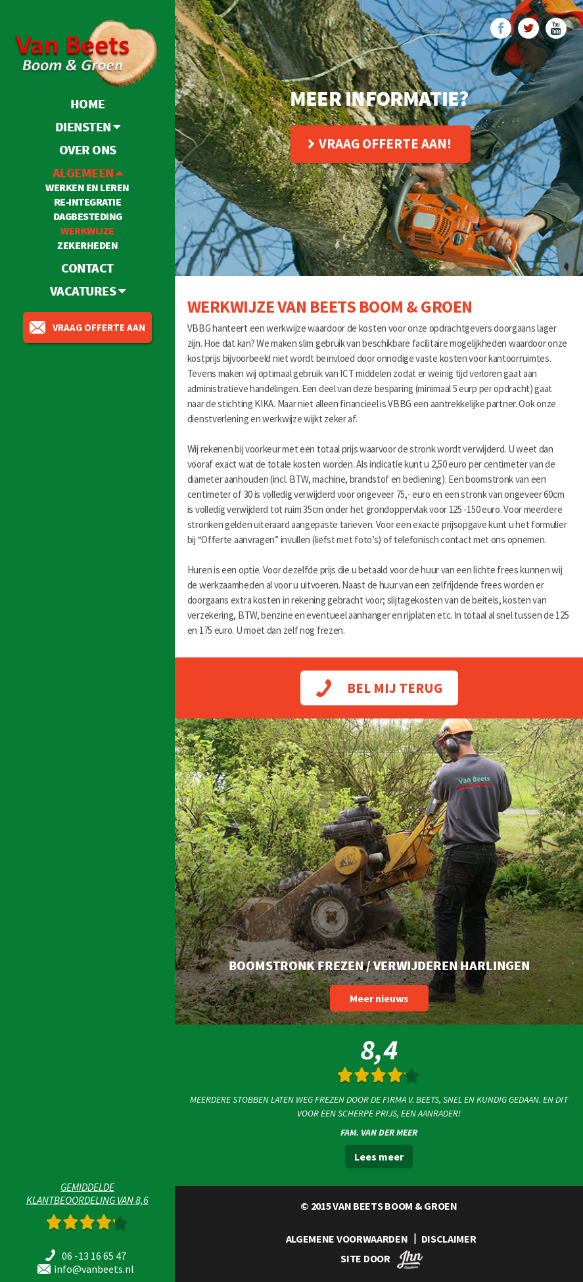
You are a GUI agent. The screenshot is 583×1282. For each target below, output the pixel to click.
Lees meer (379, 1156)
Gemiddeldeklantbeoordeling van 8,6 (87, 1193)
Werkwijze (87, 230)
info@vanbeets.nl (94, 1268)
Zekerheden (87, 245)
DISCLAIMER (449, 1238)
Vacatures (88, 283)
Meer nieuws (379, 998)
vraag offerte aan (87, 320)
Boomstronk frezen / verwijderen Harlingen (379, 965)
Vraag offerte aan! (380, 143)
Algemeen (88, 172)
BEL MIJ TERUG (379, 688)
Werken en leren (87, 187)
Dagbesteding (87, 216)
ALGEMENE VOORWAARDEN (347, 1238)
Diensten (87, 126)
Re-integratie (88, 201)
